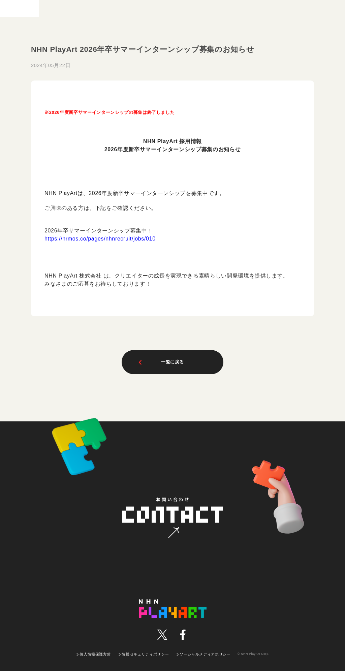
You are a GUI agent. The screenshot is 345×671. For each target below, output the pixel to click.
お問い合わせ (174, 533)
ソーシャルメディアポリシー (205, 654)
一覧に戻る (160, 362)
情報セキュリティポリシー (145, 654)
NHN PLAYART (173, 608)
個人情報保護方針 (95, 654)
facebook (183, 635)
